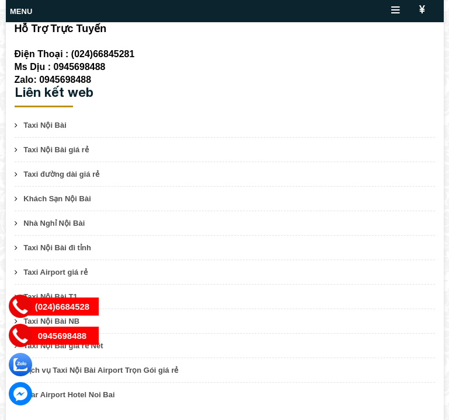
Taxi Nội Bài (45, 125)
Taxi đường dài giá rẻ (61, 174)
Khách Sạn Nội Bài (57, 198)
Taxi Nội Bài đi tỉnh (57, 247)
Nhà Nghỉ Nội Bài (54, 223)
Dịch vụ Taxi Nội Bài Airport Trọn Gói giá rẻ (100, 370)
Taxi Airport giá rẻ (55, 272)
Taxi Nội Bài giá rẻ (56, 149)
